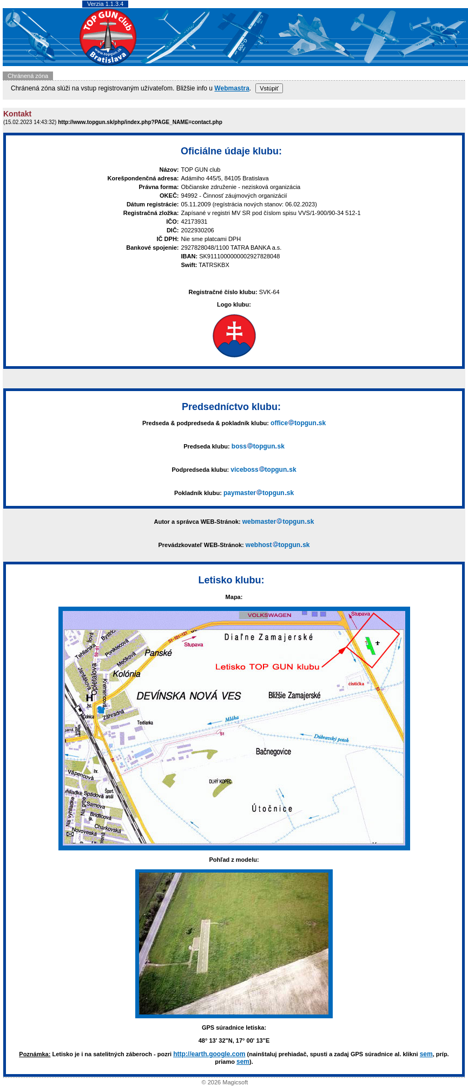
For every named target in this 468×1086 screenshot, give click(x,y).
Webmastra (231, 88)
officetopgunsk (298, 423)
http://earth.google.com (209, 1054)
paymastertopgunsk (258, 493)
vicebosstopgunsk (263, 469)
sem (426, 1054)
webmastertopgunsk (278, 521)
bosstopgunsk (258, 446)
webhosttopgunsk (278, 545)
